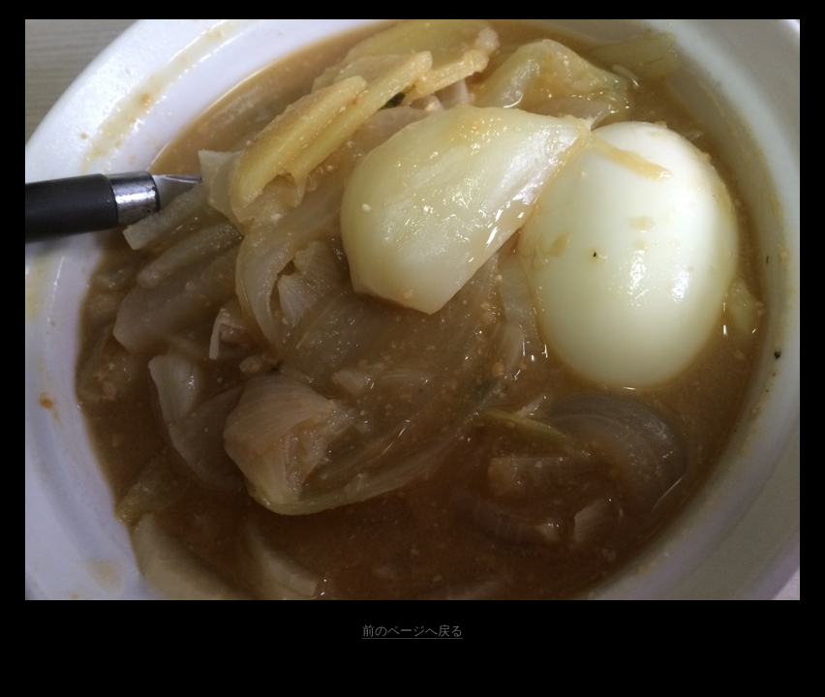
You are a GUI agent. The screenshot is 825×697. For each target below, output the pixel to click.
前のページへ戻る (412, 630)
